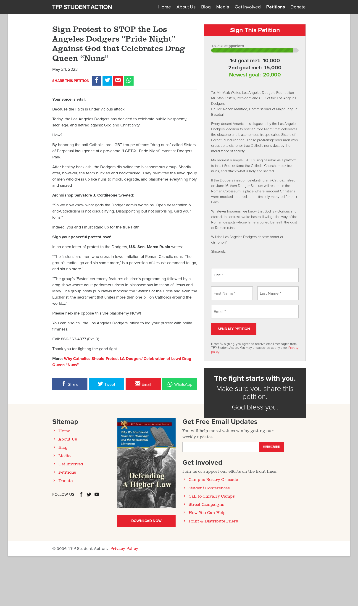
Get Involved (248, 7)
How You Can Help (207, 512)
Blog (206, 7)
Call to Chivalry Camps (212, 496)
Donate (298, 7)
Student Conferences (209, 488)
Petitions (275, 7)
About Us (186, 7)
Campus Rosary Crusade (213, 479)
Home (164, 7)
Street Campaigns (206, 504)
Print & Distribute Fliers (213, 521)
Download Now (146, 521)
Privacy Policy (124, 548)
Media (222, 7)
